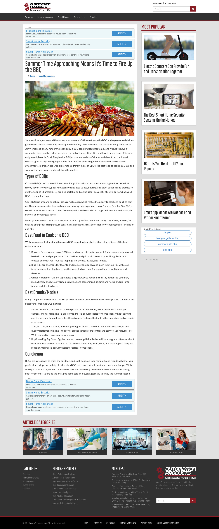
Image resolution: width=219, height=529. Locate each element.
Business (29, 17)
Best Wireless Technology (62, 496)
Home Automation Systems (63, 474)
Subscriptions (79, 17)
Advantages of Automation (63, 477)
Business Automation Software (65, 481)
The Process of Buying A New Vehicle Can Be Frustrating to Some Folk (130, 493)
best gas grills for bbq (167, 238)
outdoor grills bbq (167, 244)
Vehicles (93, 17)
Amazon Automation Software (65, 503)
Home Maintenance (45, 17)
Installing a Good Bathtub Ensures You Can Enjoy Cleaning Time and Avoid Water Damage (131, 499)
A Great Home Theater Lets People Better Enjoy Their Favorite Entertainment (131, 505)
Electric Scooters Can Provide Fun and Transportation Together (166, 69)
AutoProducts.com (38, 523)
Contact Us (170, 3)
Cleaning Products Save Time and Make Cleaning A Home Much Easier (128, 487)
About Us (157, 3)
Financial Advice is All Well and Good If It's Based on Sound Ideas (129, 475)
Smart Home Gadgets (61, 492)
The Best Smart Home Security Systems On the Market (164, 118)
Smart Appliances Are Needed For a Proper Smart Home (167, 215)
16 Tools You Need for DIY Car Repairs (163, 166)
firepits (167, 232)
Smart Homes (63, 17)
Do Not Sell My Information (168, 523)
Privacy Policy (146, 523)
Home (32, 76)
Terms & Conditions (128, 523)
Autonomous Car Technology (64, 488)
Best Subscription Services (63, 485)
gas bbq (167, 250)
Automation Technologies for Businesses (69, 499)
